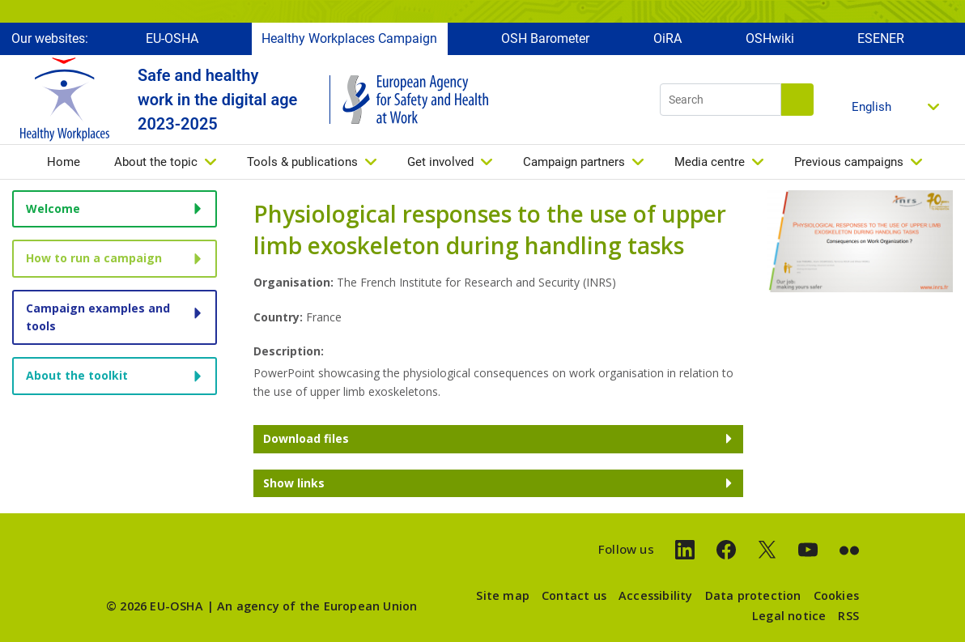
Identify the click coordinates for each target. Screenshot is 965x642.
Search (797, 99)
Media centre (709, 162)
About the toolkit (77, 375)
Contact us (574, 595)
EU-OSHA (172, 38)
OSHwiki (770, 38)
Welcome (53, 208)
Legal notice (789, 615)
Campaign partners (574, 162)
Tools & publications (302, 162)
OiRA (667, 38)
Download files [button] (306, 438)
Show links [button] (294, 483)
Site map (502, 595)
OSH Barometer (545, 38)
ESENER (880, 38)
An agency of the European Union (317, 606)
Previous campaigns (848, 162)
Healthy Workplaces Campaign (349, 38)
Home (63, 162)
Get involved (440, 162)
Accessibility (656, 595)
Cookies (836, 595)
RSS (848, 615)
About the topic (156, 162)
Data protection (753, 595)
